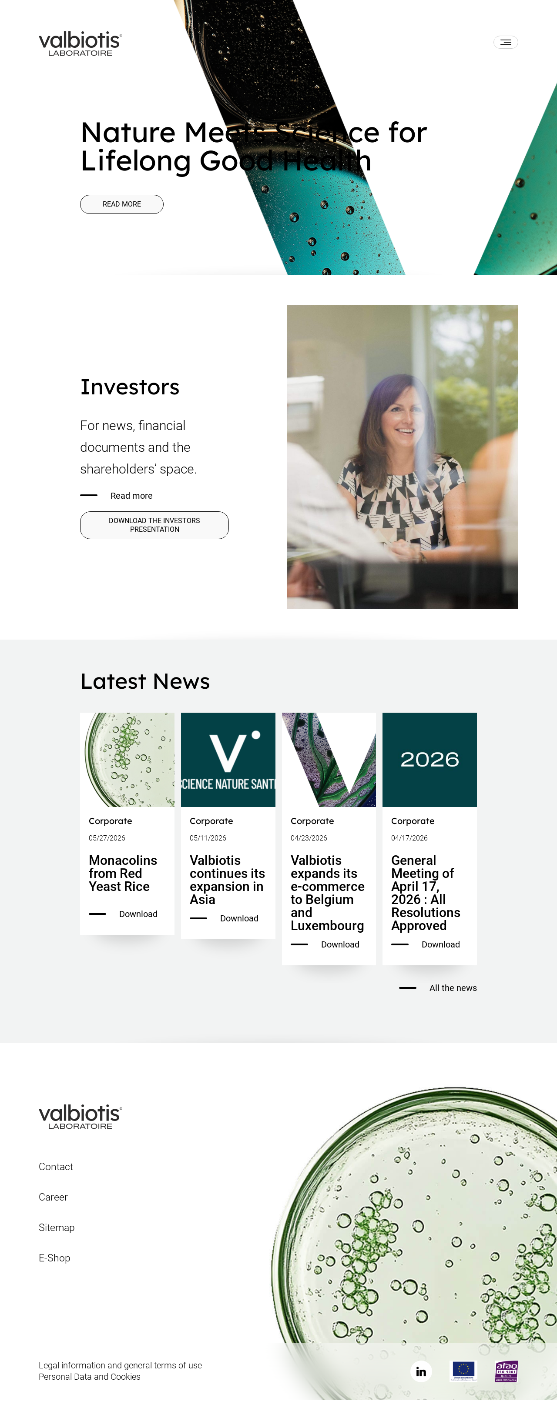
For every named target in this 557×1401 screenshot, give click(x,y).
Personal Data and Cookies (90, 1377)
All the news (438, 989)
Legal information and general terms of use (120, 1366)
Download (123, 915)
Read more (123, 204)
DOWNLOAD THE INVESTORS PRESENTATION (154, 525)
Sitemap (57, 1228)
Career (53, 1198)
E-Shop (54, 1258)
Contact (56, 1167)
